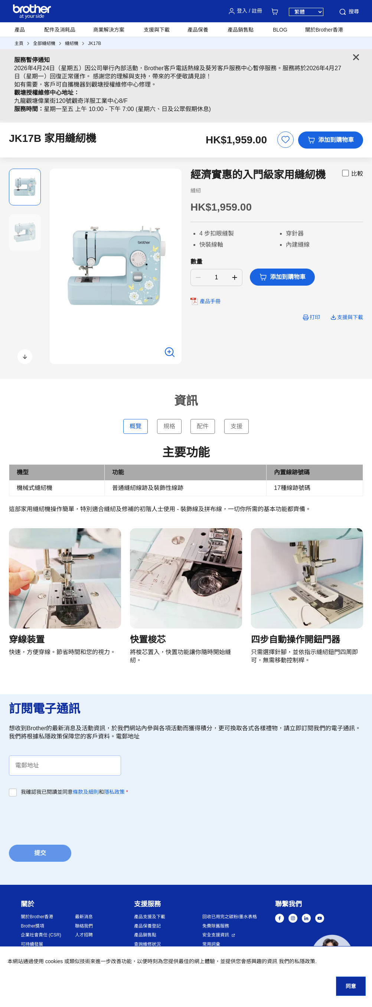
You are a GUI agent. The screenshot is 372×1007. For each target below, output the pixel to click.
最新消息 (84, 916)
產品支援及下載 (149, 916)
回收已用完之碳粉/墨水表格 (229, 916)
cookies (54, 961)
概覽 (135, 426)
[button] (24, 356)
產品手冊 (210, 301)
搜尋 (348, 11)
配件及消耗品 (59, 30)
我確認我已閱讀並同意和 (74, 792)
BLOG (280, 30)
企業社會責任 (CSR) (41, 935)
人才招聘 (84, 935)
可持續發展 (32, 944)
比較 (352, 173)
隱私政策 (114, 792)
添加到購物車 (330, 140)
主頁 (18, 43)
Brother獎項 (32, 926)
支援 (236, 426)
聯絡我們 (84, 926)
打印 (315, 317)
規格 (169, 426)
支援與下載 (157, 30)
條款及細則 (86, 792)
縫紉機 (71, 43)
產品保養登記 (147, 926)
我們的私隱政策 (297, 961)
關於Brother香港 (37, 916)
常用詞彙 (211, 944)
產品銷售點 (145, 935)
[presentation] (65, 818)
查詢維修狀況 (147, 944)
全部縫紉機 (44, 43)
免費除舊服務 (215, 926)
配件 (203, 426)
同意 (351, 986)
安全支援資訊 (215, 935)
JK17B (94, 43)
